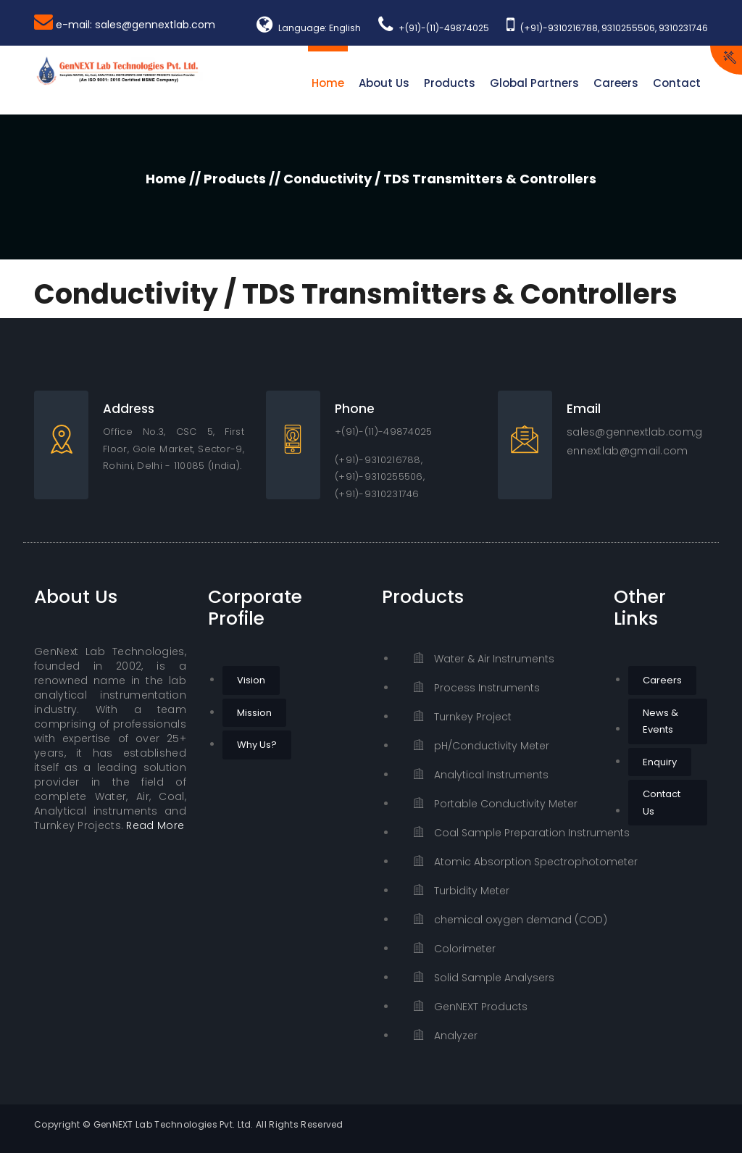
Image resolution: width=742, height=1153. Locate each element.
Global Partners (534, 83)
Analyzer (446, 1035)
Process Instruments (477, 687)
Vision (251, 680)
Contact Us (661, 802)
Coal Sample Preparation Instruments (503, 832)
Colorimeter (455, 948)
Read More (155, 825)
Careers (615, 83)
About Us (384, 83)
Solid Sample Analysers (484, 977)
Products (449, 83)
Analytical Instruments (481, 774)
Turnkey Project (463, 716)
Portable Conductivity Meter (496, 803)
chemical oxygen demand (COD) (503, 919)
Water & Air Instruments (484, 659)
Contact (677, 83)
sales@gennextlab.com (630, 432)
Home (328, 83)
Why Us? (257, 745)
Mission (254, 713)
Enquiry (660, 762)
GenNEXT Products (471, 1006)
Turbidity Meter (461, 890)
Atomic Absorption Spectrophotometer (503, 861)
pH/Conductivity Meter (481, 745)
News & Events (660, 721)
